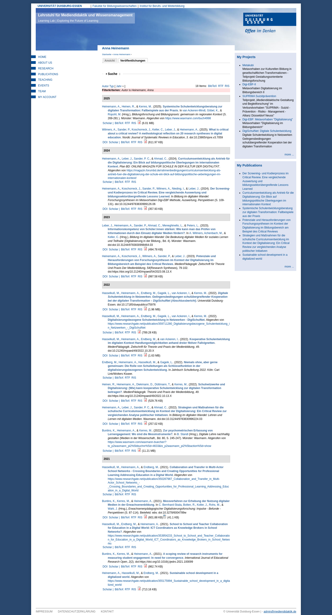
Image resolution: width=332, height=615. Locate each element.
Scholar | (108, 123)
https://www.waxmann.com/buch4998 (188, 118)
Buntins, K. (109, 430)
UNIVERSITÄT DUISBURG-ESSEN (60, 6)
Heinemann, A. (111, 106)
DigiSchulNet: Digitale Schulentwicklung (267, 131)
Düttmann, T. (162, 384)
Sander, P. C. (142, 158)
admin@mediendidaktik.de (280, 611)
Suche (114, 74)
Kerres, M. (145, 106)
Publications (48, 74)
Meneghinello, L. (172, 225)
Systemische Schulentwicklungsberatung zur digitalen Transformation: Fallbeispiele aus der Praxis (268, 212)
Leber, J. (170, 129)
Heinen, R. (128, 106)
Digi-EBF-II (249, 84)
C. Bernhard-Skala (170, 504)
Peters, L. (193, 225)
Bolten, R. (189, 504)
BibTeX (212, 86)
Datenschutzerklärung (76, 611)
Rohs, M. (214, 504)
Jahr (119, 86)
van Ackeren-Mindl (194, 110)
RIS (227, 86)
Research (45, 68)
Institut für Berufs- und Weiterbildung (162, 6)
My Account (47, 97)
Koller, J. (202, 504)
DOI (105, 142)
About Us (45, 62)
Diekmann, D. (144, 384)
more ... (289, 154)
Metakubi (248, 65)
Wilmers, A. (109, 129)
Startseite (107, 54)
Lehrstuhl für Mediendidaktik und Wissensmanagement (85, 17)
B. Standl (182, 434)
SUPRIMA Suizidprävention (259, 96)
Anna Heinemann (121, 54)
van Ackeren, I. (181, 293)
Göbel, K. (213, 110)
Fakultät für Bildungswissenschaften (114, 6)
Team (42, 91)
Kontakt (107, 611)
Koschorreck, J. (141, 129)
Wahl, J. (113, 508)
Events (43, 85)
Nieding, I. (178, 188)
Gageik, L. (163, 293)
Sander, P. (124, 129)
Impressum (44, 611)
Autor (105, 86)
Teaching (45, 79)
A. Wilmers (196, 233)
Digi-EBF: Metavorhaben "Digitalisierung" (268, 119)
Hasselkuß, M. (111, 293)
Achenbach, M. (213, 233)
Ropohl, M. (114, 114)
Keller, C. (157, 129)
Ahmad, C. (160, 158)
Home (42, 57)
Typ (111, 86)
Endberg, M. (148, 293)
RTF (220, 86)
